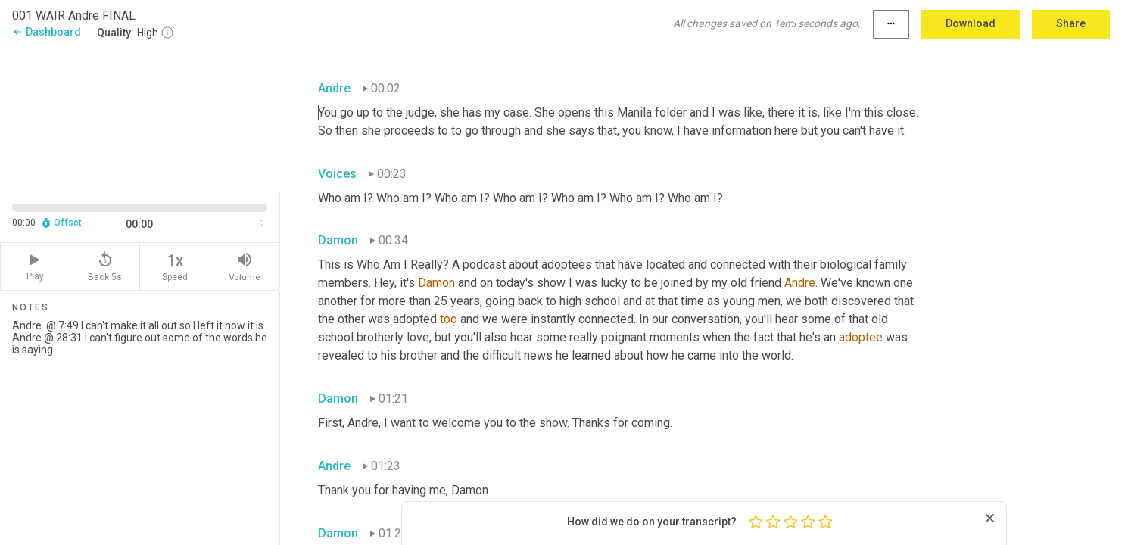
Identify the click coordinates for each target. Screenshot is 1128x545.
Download (971, 23)
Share (1071, 23)
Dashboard (46, 32)
